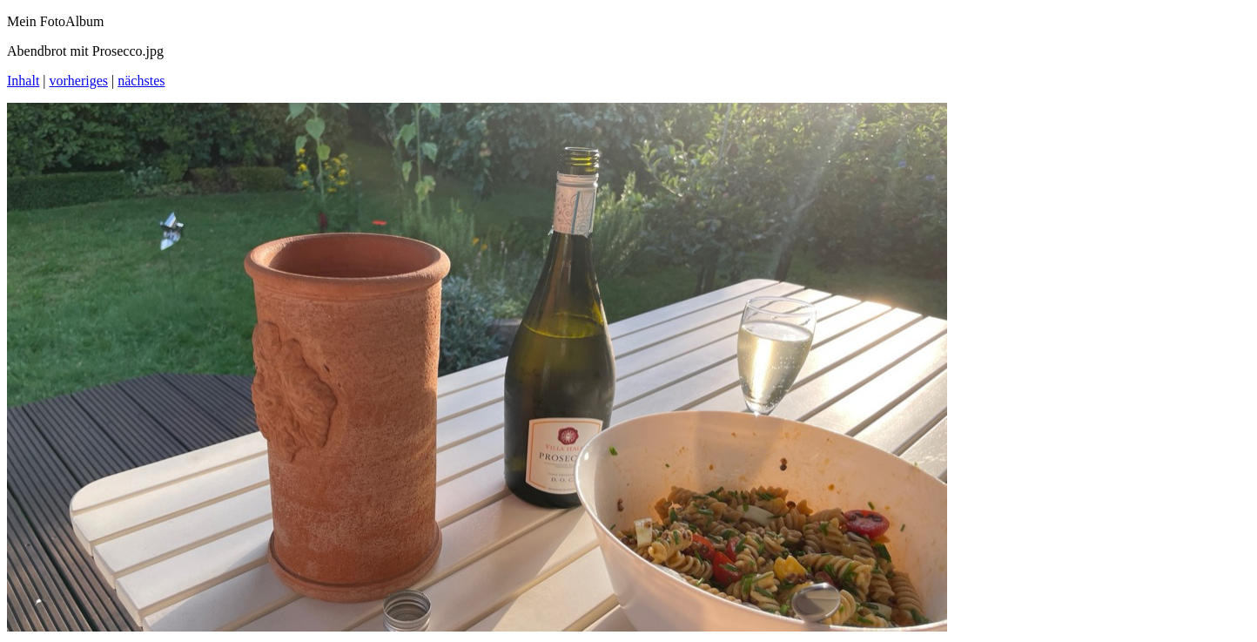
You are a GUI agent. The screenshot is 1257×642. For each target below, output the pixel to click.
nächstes (141, 80)
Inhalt (23, 80)
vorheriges (79, 80)
